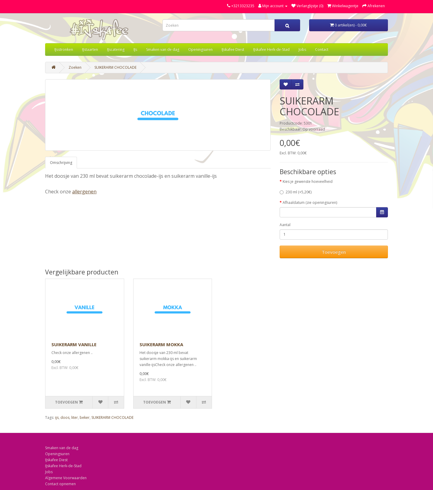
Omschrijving (61, 162)
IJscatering (115, 49)
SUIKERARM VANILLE (74, 344)
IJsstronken (63, 49)
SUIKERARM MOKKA (161, 344)
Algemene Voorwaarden (66, 477)
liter (74, 417)
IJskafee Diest (233, 49)
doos (64, 417)
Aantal (285, 224)
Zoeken (75, 67)
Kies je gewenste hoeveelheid (308, 181)
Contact (321, 49)
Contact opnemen (60, 483)
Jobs (302, 49)
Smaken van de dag (162, 49)
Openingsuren (200, 49)
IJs (135, 49)
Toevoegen (334, 252)
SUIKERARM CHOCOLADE (115, 67)
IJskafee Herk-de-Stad (271, 49)
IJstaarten (90, 49)
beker (85, 417)
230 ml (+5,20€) (296, 192)
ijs (57, 417)
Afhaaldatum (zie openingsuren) (310, 202)
